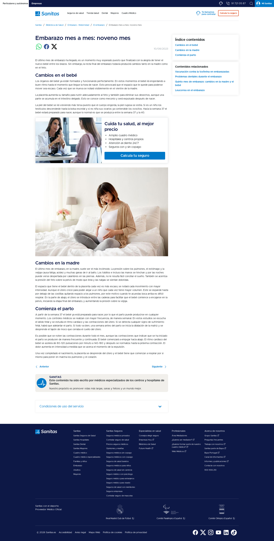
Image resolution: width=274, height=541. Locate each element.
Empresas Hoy (146, 440)
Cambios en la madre (187, 50)
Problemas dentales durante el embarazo (198, 76)
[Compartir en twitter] (54, 48)
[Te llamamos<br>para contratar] (220, 3)
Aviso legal (80, 532)
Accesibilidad (65, 532)
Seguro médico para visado (118, 483)
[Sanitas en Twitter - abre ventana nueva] (203, 535)
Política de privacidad (136, 532)
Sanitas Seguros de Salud (84, 436)
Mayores (77, 474)
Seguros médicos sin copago (119, 453)
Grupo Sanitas (211, 436)
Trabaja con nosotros (214, 444)
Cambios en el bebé (186, 45)
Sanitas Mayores (80, 448)
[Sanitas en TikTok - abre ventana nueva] (233, 535)
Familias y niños (80, 461)
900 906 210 (210, 470)
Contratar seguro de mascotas (119, 496)
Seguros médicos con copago (119, 457)
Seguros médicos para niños (118, 466)
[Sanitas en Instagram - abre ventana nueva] (210, 535)
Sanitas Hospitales (81, 440)
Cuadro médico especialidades (86, 457)
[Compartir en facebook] (46, 48)
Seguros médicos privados (118, 436)
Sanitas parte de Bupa (215, 448)
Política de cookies (112, 532)
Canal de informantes (214, 457)
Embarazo (77, 466)
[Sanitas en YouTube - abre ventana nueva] (218, 535)
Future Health (146, 448)
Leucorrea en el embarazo (190, 90)
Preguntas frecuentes (213, 440)
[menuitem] (75, 15)
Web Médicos (179, 451)
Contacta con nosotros (214, 466)
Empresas (37, 3)
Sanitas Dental (79, 444)
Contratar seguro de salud (117, 440)
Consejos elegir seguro (149, 436)
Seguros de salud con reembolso (120, 487)
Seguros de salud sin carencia (119, 470)
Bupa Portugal (211, 453)
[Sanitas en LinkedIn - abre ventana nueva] (226, 535)
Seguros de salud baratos (117, 461)
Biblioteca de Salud (147, 444)
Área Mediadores (179, 436)
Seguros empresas (114, 491)
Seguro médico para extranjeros (120, 479)
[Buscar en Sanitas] (251, 3)
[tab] (14, 3)
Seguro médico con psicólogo (119, 474)
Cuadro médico (80, 453)
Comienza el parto (185, 55)
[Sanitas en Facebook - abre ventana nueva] (195, 535)
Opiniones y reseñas (115, 448)
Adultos (76, 470)
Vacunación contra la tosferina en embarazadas (202, 72)
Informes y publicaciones (216, 461)
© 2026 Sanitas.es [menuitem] (46, 532)
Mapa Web (94, 532)
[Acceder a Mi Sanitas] (264, 3)
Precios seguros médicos (117, 444)
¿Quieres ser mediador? (183, 440)
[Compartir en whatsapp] (38, 48)
